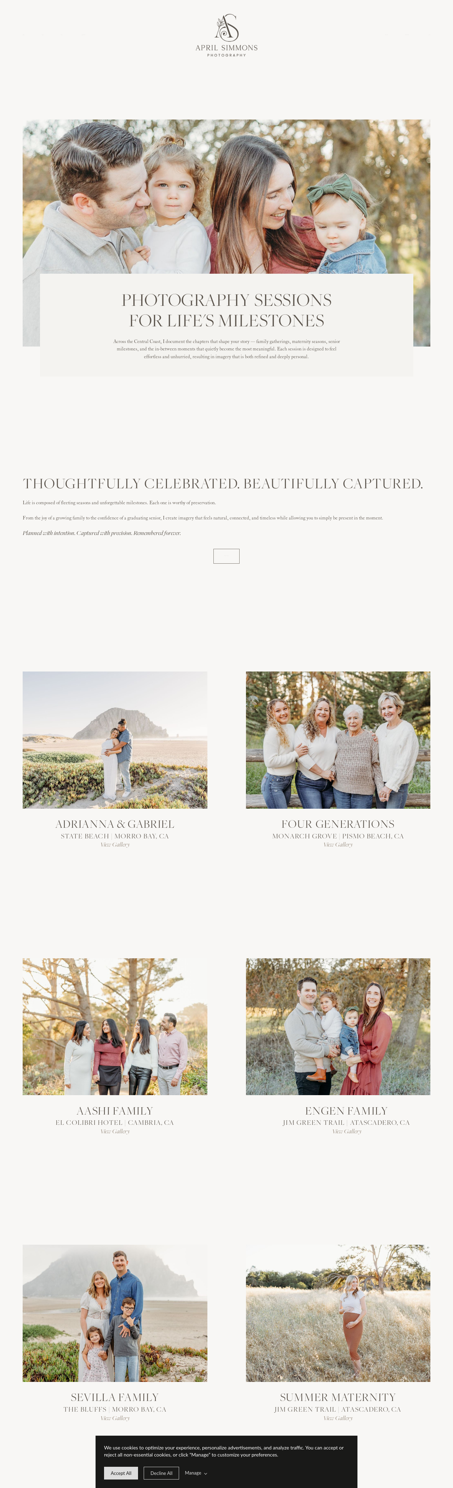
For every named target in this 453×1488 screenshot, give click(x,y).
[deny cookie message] (161, 1473)
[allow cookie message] (121, 1473)
